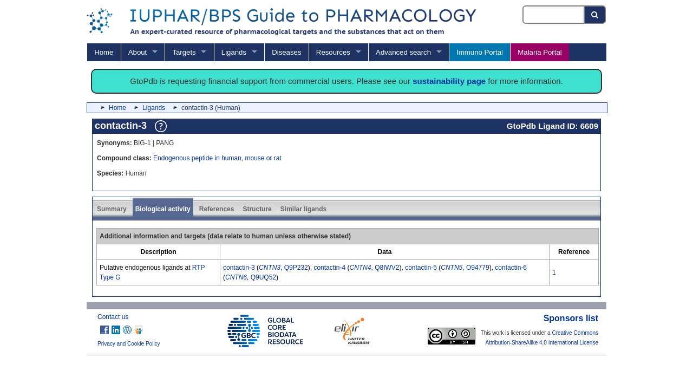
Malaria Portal (539, 52)
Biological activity (163, 209)
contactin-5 (421, 267)
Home (103, 52)
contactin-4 (329, 267)
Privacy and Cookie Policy (128, 344)
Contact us (112, 317)
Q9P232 (296, 267)
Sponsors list (571, 318)
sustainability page (449, 81)
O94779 (477, 267)
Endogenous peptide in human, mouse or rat (217, 158)
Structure (257, 209)
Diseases (286, 52)
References (216, 209)
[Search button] (595, 14)
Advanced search (403, 52)
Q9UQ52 (263, 277)
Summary (112, 209)
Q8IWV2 (387, 267)
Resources (333, 52)
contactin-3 (239, 267)
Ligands (233, 52)
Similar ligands (303, 209)
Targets (183, 52)
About (137, 52)
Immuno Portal (479, 52)
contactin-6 (511, 267)
